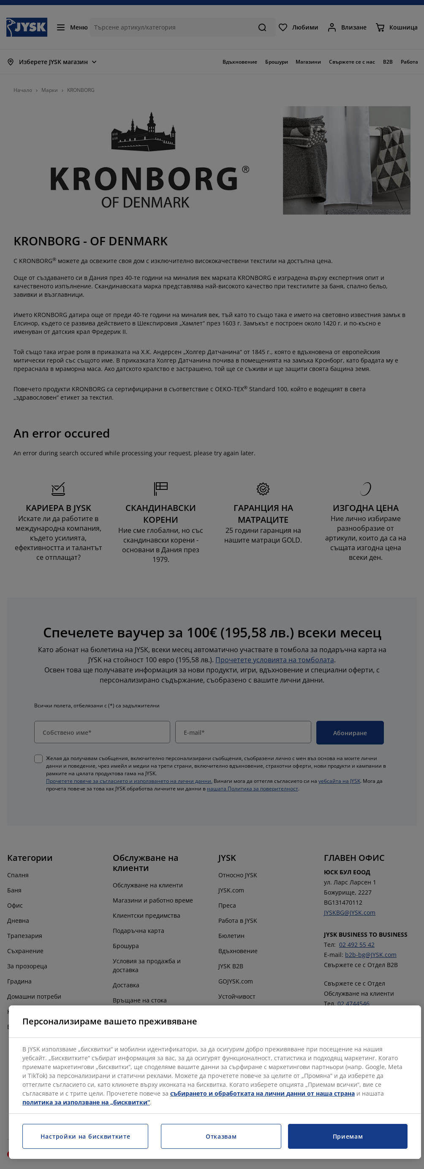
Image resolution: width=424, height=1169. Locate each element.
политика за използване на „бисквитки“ (86, 1102)
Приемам (348, 1136)
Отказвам (221, 1136)
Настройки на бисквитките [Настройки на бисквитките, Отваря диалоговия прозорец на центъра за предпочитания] (85, 1136)
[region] (215, 1082)
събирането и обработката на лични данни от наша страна (262, 1093)
